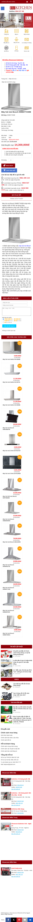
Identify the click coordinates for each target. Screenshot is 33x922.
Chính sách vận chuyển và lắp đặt (10, 750)
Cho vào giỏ (9, 170)
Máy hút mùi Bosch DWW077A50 (8, 590)
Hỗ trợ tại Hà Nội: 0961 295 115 (9, 761)
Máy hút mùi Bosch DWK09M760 (8, 430)
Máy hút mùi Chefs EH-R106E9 (12, 475)
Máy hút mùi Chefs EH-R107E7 (12, 452)
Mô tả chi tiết (16, 195)
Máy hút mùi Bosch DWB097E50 (8, 612)
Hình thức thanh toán (6, 737)
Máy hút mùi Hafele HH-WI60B (11, 361)
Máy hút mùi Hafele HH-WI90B (11, 406)
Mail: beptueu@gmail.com (8, 766)
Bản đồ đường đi (15, 790)
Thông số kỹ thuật (16, 198)
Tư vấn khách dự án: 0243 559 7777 (11, 763)
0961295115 (20, 786)
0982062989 (20, 814)
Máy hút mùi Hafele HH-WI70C (11, 383)
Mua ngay (8, 165)
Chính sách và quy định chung (9, 748)
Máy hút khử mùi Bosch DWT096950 (10, 498)
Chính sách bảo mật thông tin (9, 752)
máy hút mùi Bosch (25, 246)
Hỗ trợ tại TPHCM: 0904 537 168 (10, 759)
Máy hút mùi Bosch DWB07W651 (8, 635)
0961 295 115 (25, 178)
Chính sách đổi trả (6, 741)
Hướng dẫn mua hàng (8, 1)
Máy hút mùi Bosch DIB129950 (12, 543)
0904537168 (19, 788)
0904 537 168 (19, 11)
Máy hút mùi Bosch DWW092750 (8, 567)
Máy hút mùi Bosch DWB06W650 (8, 521)
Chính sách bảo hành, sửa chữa (9, 739)
